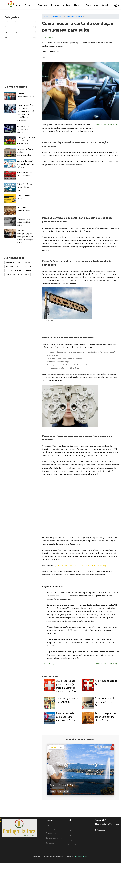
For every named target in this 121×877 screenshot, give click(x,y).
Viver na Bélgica (20, 32)
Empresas (29, 5)
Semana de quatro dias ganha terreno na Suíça (25, 164)
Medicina (28, 266)
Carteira (106, 5)
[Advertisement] (80, 192)
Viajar (27, 274)
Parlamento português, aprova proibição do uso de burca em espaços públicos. (26, 236)
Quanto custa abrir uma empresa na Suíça (105, 702)
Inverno (18, 266)
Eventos (55, 5)
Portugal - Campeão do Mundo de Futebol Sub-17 (26, 140)
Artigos (66, 5)
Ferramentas (92, 5)
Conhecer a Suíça (20, 26)
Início (18, 5)
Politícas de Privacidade (51, 831)
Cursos (27, 262)
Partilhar (49, 37)
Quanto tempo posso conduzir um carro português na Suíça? (81, 565)
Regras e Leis (54, 51)
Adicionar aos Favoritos (106, 124)
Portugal (18, 270)
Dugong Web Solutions (81, 856)
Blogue (71, 840)
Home (70, 825)
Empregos (42, 5)
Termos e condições (54, 838)
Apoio (20, 262)
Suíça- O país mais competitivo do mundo (25, 187)
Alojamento (10, 262)
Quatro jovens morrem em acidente (23, 129)
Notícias (78, 5)
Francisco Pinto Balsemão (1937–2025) (25, 222)
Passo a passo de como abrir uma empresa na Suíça (65, 717)
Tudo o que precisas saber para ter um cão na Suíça (105, 717)
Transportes (73, 845)
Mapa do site (51, 825)
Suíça (45, 51)
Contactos (50, 843)
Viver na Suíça (57, 16)
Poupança (29, 270)
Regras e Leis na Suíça (74, 16)
